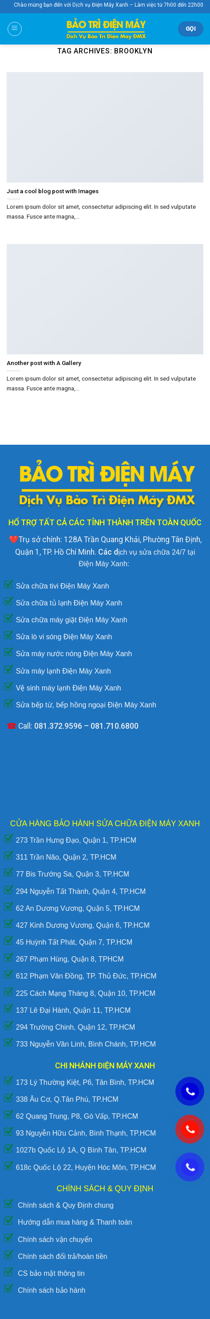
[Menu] (15, 29)
